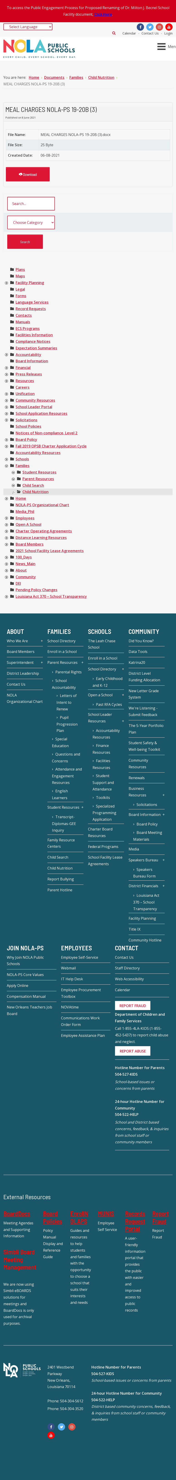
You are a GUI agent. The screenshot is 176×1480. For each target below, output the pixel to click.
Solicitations (26, 420)
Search (114, 33)
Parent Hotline (59, 889)
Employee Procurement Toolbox (81, 993)
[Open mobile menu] (167, 46)
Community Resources (35, 400)
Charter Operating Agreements (44, 531)
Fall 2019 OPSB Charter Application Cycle (51, 446)
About (21, 570)
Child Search (33, 485)
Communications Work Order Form (80, 1021)
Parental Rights (68, 672)
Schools (22, 459)
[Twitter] (150, 27)
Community (26, 576)
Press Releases (29, 374)
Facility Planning (30, 282)
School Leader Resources (100, 718)
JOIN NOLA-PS (25, 948)
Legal (20, 289)
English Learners (60, 794)
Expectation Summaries (36, 348)
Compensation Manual (26, 996)
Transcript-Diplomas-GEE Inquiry (64, 823)
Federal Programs (103, 846)
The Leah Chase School (101, 644)
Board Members (30, 544)
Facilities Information (34, 334)
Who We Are (17, 640)
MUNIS (106, 1213)
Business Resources (137, 792)
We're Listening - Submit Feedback (143, 711)
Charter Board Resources (100, 832)
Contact (126, 948)
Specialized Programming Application (104, 813)
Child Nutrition (35, 491)
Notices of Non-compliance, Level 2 (46, 432)
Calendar (129, 33)
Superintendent (20, 662)
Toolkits (103, 797)
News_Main (25, 563)
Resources (25, 380)
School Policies (28, 426)
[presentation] (6, 283)
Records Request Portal (135, 1221)
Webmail (68, 968)
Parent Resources (38, 478)
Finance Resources (101, 749)
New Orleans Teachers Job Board (29, 1010)
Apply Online (17, 985)
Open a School (100, 694)
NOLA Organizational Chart (25, 698)
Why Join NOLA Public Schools (25, 960)
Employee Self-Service (79, 957)
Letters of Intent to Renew (66, 702)
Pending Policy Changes (36, 589)
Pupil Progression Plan (67, 724)
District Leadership (23, 673)
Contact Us (150, 33)
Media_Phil (25, 511)
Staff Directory (127, 968)
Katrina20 (137, 662)
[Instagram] (159, 27)
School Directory (61, 640)
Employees (25, 518)
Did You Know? (141, 640)
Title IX (134, 929)
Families (22, 465)
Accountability (28, 354)
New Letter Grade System (144, 694)
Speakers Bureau (143, 859)
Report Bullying (60, 879)
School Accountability (64, 684)
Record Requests (31, 308)
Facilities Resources (101, 764)
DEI (18, 583)
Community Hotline (145, 940)
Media (134, 849)
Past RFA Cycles (109, 704)
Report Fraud (160, 1217)
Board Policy (26, 439)
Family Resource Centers (61, 843)
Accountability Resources (38, 452)
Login (168, 33)
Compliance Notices (33, 341)
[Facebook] (140, 27)
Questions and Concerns (66, 757)
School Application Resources (41, 413)
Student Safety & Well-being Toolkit (144, 746)
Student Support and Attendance (103, 782)
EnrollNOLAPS (79, 1217)
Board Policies (52, 1217)
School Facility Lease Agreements (105, 860)
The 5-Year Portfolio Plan (146, 729)
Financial (23, 367)
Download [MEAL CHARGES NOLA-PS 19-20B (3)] (28, 174)
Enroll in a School (62, 651)
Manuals (23, 321)
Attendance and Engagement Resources (67, 776)
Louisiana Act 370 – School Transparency (51, 596)
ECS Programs (28, 328)
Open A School (28, 524)
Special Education (60, 742)
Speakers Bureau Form (144, 873)
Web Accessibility (129, 978)
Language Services (32, 302)
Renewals (137, 777)
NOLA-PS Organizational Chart (42, 504)
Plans (20, 269)
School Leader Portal (34, 406)
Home (21, 498)
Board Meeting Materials (147, 836)
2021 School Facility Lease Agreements (50, 550)
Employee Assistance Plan (83, 1035)
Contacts (24, 315)
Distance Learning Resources (41, 537)
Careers (22, 387)
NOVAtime (70, 1007)
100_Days (24, 557)
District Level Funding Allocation (144, 676)
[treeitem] (20, 269)
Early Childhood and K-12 (107, 682)
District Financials (143, 885)
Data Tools (138, 651)
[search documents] (31, 203)
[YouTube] (169, 27)
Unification (25, 393)
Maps (20, 276)
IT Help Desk (72, 978)
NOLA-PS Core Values (25, 974)
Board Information (32, 360)
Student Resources (39, 472)
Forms (21, 295)
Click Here (103, 14)
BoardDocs (16, 1213)
